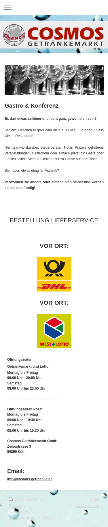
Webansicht (87, 505)
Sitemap (17, 505)
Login (93, 499)
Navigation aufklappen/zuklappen (54, 7)
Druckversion (25, 499)
